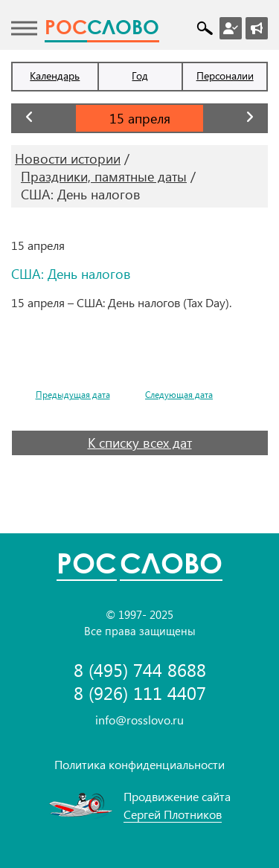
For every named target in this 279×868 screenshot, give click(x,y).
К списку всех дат (140, 442)
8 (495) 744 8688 (140, 669)
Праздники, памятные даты (104, 176)
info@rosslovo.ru (139, 719)
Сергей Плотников (173, 814)
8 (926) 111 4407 (140, 692)
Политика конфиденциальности (139, 764)
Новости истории (68, 158)
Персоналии (225, 75)
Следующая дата (179, 394)
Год (140, 75)
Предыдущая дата (73, 394)
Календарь (55, 75)
